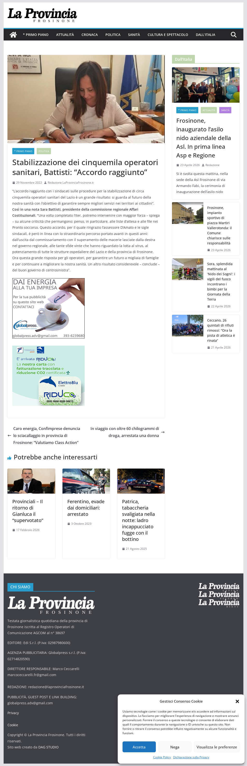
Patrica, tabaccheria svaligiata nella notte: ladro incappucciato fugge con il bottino (138, 520)
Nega (174, 747)
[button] (237, 701)
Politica (112, 34)
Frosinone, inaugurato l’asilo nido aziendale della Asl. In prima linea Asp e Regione (203, 137)
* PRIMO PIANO (35, 34)
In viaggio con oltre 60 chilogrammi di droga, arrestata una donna (127, 432)
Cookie (12, 725)
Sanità (134, 34)
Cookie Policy (162, 757)
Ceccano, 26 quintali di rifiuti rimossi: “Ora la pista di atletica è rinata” (221, 330)
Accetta (139, 747)
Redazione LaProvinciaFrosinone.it (71, 183)
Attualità (65, 34)
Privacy (13, 713)
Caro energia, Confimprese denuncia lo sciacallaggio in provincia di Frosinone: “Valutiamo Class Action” (43, 435)
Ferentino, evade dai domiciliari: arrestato (85, 507)
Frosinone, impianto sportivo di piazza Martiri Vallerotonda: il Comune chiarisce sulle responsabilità (219, 225)
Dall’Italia (205, 34)
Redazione (213, 165)
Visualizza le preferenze (217, 747)
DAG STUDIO (48, 747)
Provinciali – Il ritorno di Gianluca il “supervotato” (27, 511)
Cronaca (90, 34)
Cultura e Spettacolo (168, 34)
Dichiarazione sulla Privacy (191, 757)
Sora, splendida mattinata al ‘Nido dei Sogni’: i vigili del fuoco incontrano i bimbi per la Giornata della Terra (221, 282)
